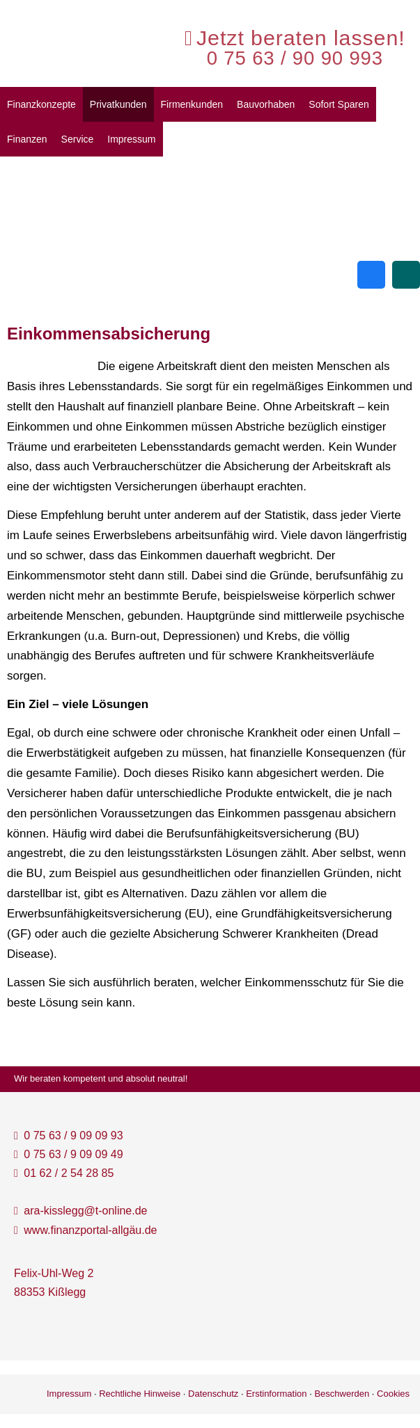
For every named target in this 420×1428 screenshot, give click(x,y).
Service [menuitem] (77, 139)
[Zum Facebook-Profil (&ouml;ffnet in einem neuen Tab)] (371, 275)
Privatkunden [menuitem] (118, 104)
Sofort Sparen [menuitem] (338, 104)
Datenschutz (213, 1393)
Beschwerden (341, 1393)
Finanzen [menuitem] (27, 139)
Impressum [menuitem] (131, 139)
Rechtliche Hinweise (139, 1393)
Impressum (69, 1393)
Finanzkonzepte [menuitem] (41, 104)
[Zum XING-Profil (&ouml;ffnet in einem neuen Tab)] (406, 275)
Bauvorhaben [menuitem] (266, 104)
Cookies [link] (393, 1393)
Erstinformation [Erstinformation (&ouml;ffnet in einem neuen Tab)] (276, 1393)
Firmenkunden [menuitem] (192, 104)
